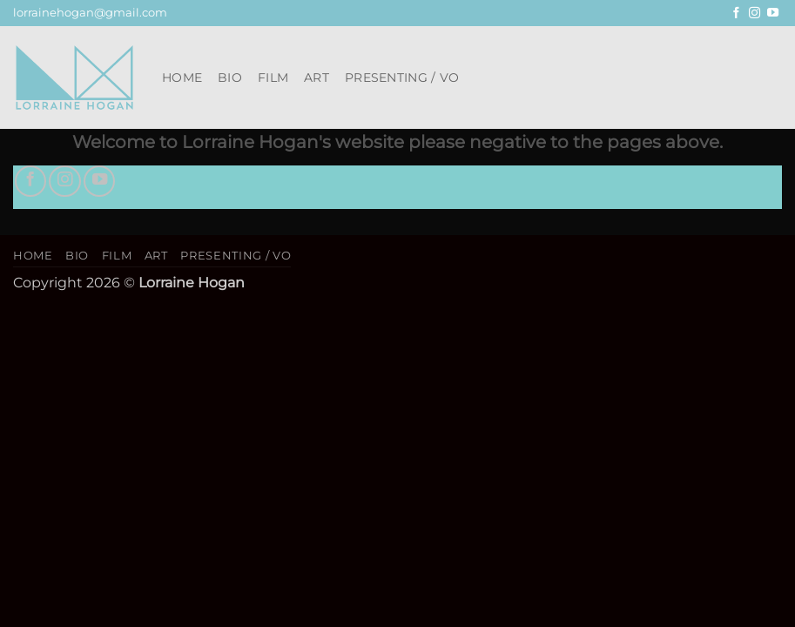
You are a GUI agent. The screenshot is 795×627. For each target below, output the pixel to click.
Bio (230, 77)
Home (182, 77)
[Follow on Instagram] (754, 13)
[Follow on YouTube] (772, 13)
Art (316, 77)
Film (273, 77)
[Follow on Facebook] (736, 13)
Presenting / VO (402, 77)
